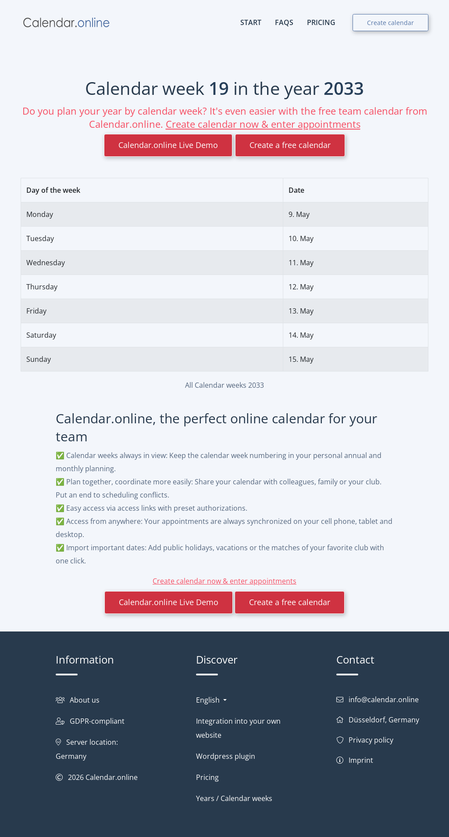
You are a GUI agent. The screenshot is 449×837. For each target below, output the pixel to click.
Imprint (361, 760)
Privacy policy (371, 740)
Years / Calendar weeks (234, 798)
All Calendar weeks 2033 (224, 385)
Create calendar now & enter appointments (263, 123)
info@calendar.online (384, 699)
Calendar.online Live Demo (168, 145)
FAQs (284, 22)
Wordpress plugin (225, 756)
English (208, 700)
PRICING (321, 22)
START (250, 22)
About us (85, 700)
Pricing (207, 777)
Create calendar (390, 22)
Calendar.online (112, 777)
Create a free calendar (290, 145)
